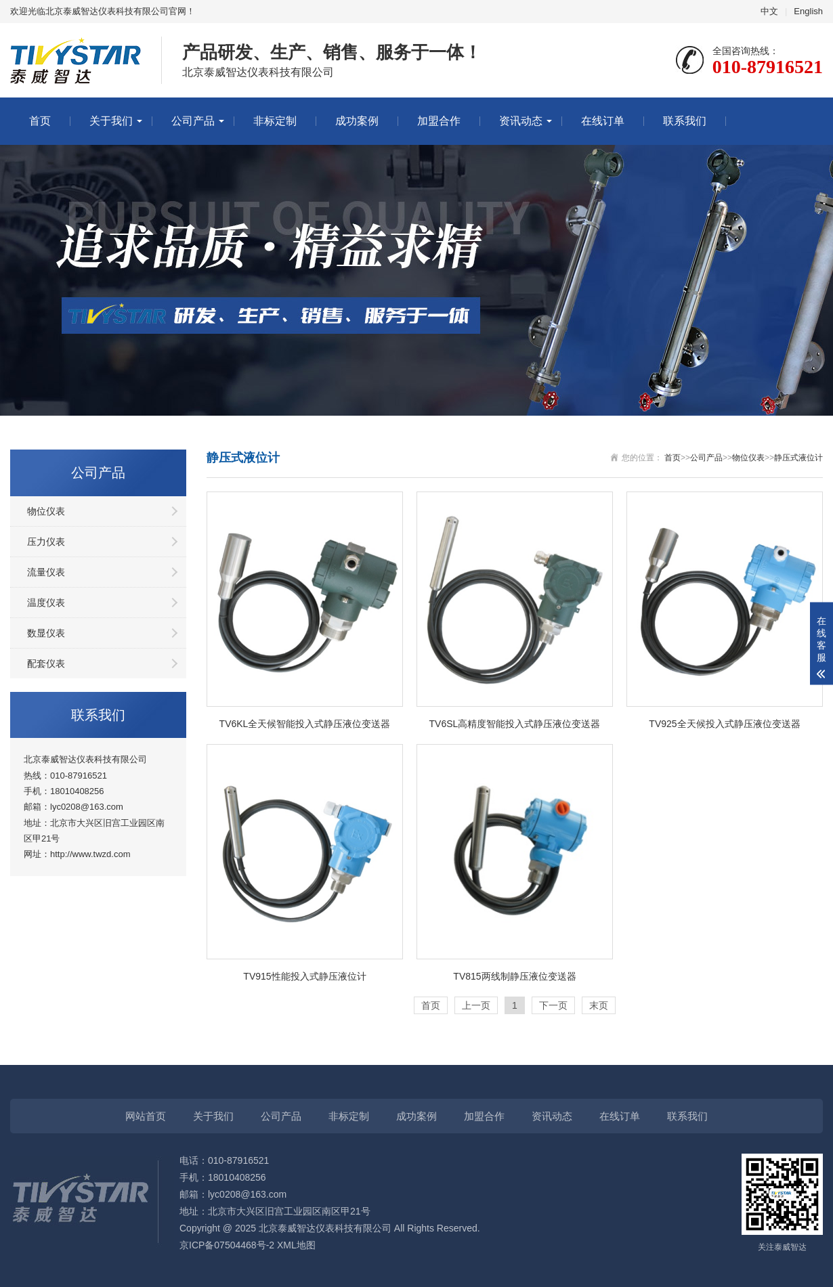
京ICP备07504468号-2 (226, 1245)
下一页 (553, 1005)
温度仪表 (46, 602)
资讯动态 (520, 121)
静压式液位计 (798, 457)
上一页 (476, 1005)
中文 (769, 11)
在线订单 (602, 121)
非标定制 (275, 121)
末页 (598, 1005)
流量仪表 (46, 572)
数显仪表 (46, 633)
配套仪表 (46, 663)
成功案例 (357, 121)
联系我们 (684, 121)
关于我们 (111, 121)
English (808, 11)
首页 (40, 121)
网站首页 (145, 1116)
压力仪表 (46, 541)
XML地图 (296, 1245)
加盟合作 (439, 121)
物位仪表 (46, 511)
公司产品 (193, 121)
